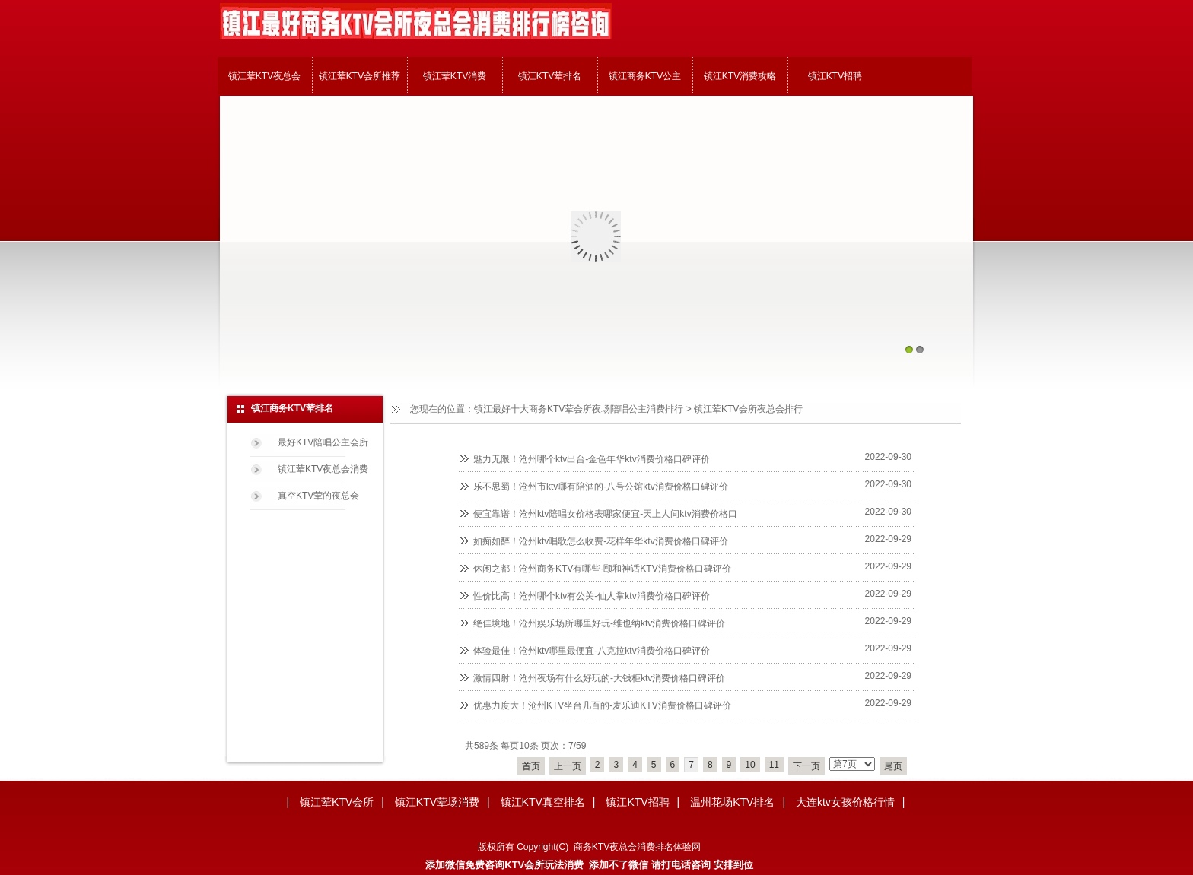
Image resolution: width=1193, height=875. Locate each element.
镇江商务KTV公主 (645, 76)
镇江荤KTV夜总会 (264, 76)
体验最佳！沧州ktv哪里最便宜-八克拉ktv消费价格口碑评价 (591, 650)
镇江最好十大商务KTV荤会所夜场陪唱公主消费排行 (578, 409)
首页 (531, 766)
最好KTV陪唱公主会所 (323, 442)
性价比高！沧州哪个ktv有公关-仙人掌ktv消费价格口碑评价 (591, 596)
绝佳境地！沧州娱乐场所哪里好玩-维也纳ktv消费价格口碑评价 (599, 623)
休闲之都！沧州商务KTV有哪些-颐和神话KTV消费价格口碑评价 (602, 568)
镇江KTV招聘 (835, 76)
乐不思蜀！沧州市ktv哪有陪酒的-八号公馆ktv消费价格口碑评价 (600, 486)
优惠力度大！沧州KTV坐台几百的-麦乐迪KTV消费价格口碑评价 (602, 705)
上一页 (567, 766)
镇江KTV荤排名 (549, 76)
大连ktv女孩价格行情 (845, 802)
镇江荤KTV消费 (454, 76)
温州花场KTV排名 (732, 802)
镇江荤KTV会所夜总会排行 (748, 409)
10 (750, 764)
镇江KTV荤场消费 (437, 802)
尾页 (893, 766)
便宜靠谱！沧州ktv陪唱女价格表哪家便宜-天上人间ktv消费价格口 (605, 514)
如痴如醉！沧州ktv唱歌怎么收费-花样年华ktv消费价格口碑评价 (600, 541)
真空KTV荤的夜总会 (318, 495)
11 (774, 764)
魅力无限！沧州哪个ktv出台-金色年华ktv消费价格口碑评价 (591, 459)
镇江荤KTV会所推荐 (359, 76)
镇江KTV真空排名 (543, 802)
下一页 (806, 766)
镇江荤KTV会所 (337, 802)
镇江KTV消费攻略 (740, 76)
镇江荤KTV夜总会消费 (323, 469)
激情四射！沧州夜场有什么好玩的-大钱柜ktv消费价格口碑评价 (599, 678)
